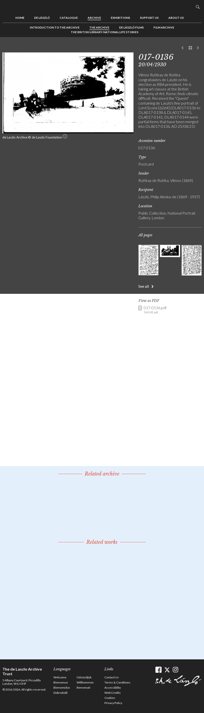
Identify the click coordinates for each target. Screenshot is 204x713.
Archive (94, 18)
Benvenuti (83, 687)
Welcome (59, 677)
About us (176, 18)
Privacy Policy (113, 703)
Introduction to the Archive (55, 27)
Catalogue (69, 18)
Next (198, 48)
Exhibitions (120, 18)
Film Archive (163, 27)
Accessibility (112, 687)
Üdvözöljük (84, 677)
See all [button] (143, 286)
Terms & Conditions (117, 682)
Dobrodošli (60, 692)
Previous (182, 48)
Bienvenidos (61, 687)
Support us (149, 18)
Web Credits (112, 692)
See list (190, 48)
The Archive (99, 27)
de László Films (131, 27)
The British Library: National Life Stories (104, 32)
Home (19, 18)
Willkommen (85, 682)
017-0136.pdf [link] (155, 310)
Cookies (109, 698)
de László (42, 18)
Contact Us (111, 677)
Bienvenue (60, 682)
